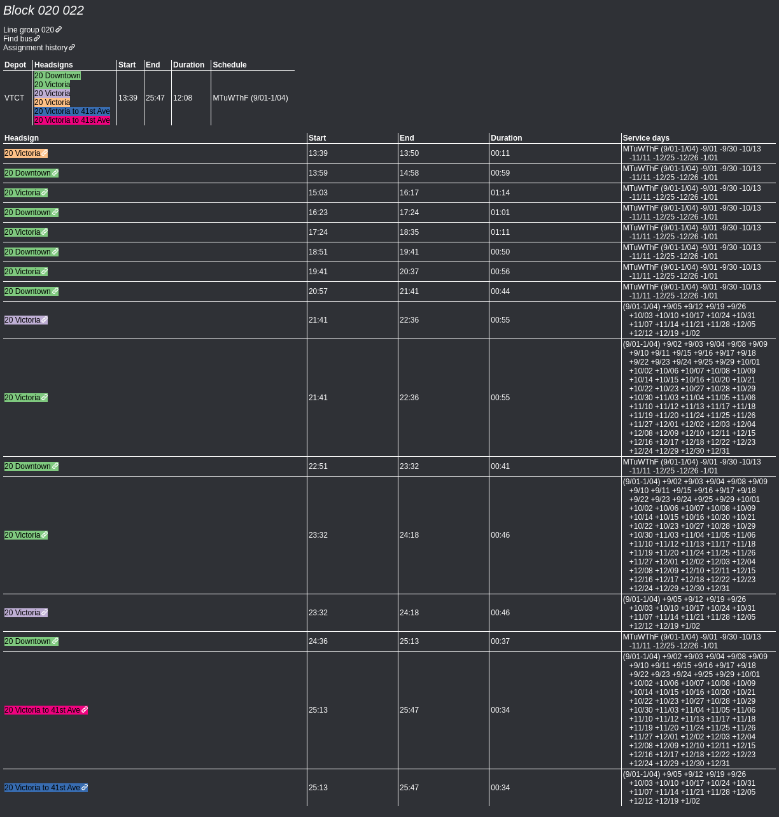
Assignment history (35, 47)
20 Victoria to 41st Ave (42, 710)
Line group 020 (28, 29)
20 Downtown (27, 173)
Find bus (17, 38)
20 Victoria (22, 153)
